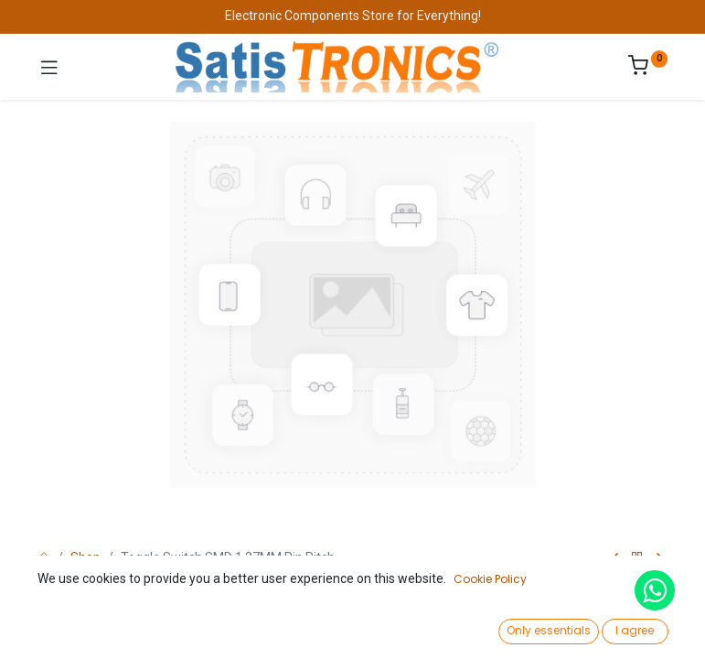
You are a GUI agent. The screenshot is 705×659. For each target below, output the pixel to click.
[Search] (206, 628)
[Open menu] (353, 632)
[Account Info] (645, 627)
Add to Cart (415, 584)
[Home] (60, 628)
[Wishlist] (499, 627)
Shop (85, 557)
